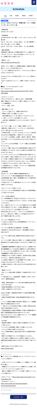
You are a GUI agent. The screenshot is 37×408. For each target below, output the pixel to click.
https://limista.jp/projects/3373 (10, 62)
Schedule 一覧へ (18, 397)
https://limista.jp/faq (7, 348)
